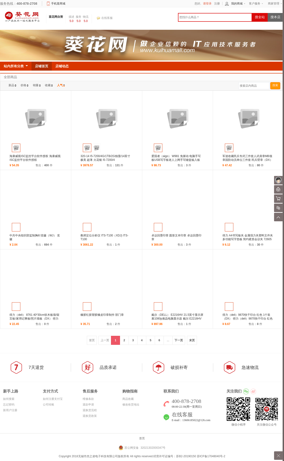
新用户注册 (10, 410)
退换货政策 (90, 416)
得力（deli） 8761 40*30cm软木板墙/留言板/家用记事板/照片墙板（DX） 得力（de (34, 318)
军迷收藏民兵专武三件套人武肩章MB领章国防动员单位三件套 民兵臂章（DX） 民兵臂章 (247, 159)
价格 (23, 85)
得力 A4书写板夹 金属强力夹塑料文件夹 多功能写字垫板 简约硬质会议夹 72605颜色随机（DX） (247, 239)
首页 (142, 438)
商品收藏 (128, 399)
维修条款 (88, 399)
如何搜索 (8, 399)
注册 (217, 3)
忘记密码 (8, 404)
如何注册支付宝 (53, 399)
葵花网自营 (56, 16)
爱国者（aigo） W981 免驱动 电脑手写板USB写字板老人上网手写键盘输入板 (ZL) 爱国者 (176, 159)
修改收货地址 (130, 404)
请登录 (207, 3)
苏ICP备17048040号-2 (211, 456)
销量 (36, 85)
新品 (11, 85)
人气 (60, 85)
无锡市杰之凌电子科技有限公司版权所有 (103, 456)
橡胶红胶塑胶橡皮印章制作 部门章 (102, 314)
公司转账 (48, 404)
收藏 (48, 85)
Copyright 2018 (68, 456)
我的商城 (237, 3)
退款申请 (88, 404)
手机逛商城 (58, 3)
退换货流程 (90, 410)
